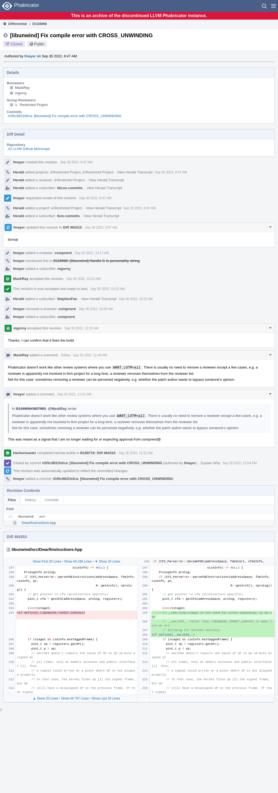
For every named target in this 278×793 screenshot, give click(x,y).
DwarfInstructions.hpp (39, 523)
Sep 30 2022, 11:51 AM (74, 394)
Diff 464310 (72, 227)
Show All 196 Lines (77, 561)
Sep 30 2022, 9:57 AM (101, 227)
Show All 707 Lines (75, 698)
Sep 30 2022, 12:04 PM (240, 463)
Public (39, 44)
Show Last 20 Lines (106, 698)
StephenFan (67, 299)
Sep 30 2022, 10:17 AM (92, 253)
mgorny (21, 93)
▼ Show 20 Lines (107, 561)
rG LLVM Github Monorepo (29, 149)
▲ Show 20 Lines (45, 698)
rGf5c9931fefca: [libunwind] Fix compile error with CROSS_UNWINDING (64, 116)
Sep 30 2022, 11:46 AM (90, 355)
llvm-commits (68, 216)
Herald (18, 172)
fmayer (30, 56)
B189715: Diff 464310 (97, 453)
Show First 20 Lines (47, 561)
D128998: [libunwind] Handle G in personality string (96, 261)
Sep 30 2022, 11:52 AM (136, 453)
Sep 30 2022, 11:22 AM (81, 328)
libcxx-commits (70, 188)
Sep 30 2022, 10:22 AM (83, 279)
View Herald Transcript (135, 172)
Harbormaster (24, 453)
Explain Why (210, 463)
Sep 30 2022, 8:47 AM (76, 162)
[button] (273, 6)
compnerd (63, 253)
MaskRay (22, 88)
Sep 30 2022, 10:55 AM (96, 309)
